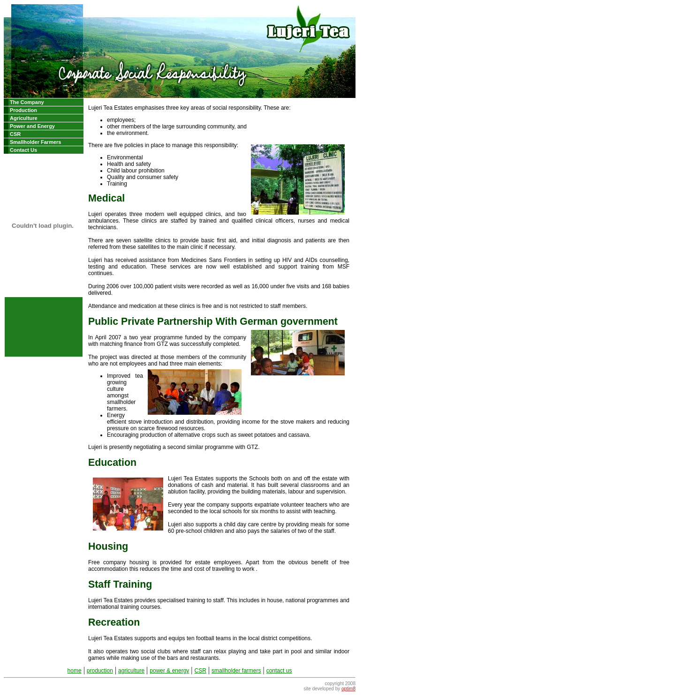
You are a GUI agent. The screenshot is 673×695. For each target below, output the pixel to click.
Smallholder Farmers (35, 142)
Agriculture (24, 118)
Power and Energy (32, 126)
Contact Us (23, 150)
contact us (279, 670)
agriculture (131, 670)
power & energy (169, 670)
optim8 (348, 688)
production (100, 670)
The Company (27, 102)
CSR (15, 134)
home (75, 670)
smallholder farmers (236, 670)
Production (23, 110)
